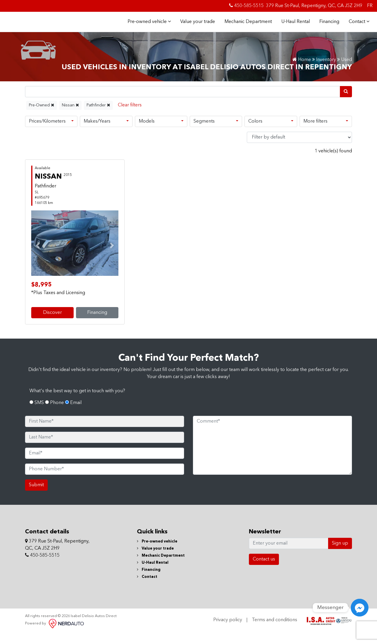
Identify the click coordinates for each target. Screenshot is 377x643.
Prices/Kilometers (47, 131)
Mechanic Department (246, 26)
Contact (357, 26)
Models (147, 131)
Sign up (340, 553)
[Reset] (129, 115)
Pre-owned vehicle (147, 26)
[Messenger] (359, 607)
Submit (36, 495)
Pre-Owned (41, 115)
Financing (328, 26)
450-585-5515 (246, 5)
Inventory (326, 69)
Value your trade (195, 26)
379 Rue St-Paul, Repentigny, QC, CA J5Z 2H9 (314, 6)
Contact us (264, 569)
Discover (52, 322)
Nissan (70, 115)
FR (370, 6)
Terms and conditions (274, 630)
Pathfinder (98, 115)
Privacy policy (227, 630)
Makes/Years (97, 131)
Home (301, 69)
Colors (255, 131)
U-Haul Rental (294, 26)
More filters (315, 131)
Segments (204, 131)
